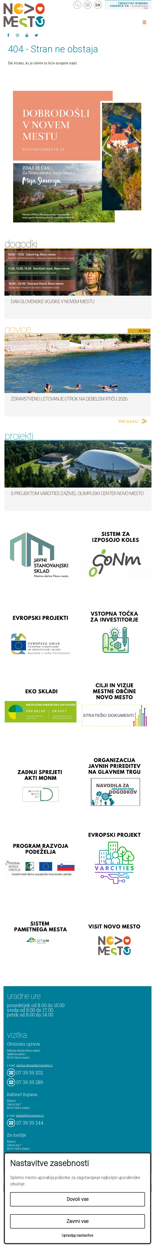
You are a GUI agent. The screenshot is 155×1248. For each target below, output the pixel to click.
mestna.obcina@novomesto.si (34, 1065)
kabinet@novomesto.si (30, 1115)
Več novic (128, 421)
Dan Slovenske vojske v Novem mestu (52, 301)
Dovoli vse (78, 1199)
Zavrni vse (78, 1221)
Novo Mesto (35, 15)
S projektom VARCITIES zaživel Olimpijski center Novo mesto (77, 493)
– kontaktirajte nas (129, 5)
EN (98, 5)
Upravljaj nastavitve (77, 1235)
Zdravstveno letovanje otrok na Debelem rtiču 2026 (69, 399)
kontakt (87, 5)
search (77, 5)
